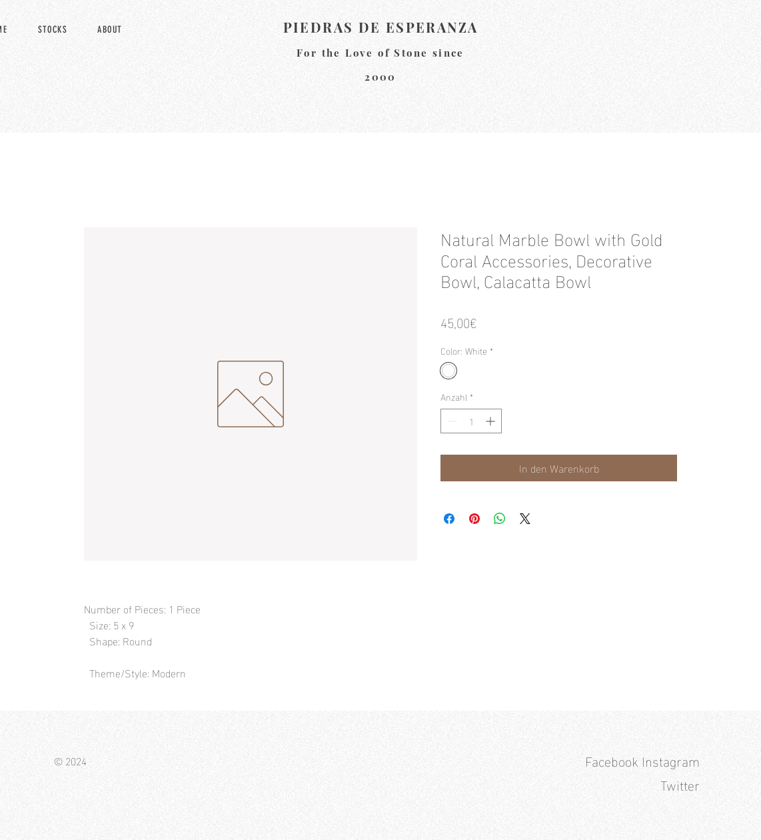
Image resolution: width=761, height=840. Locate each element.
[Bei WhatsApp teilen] (500, 519)
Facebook (611, 760)
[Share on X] (525, 519)
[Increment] (491, 421)
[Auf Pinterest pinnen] (474, 519)
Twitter (680, 784)
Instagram (671, 760)
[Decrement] (450, 421)
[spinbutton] (471, 421)
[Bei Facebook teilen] (449, 519)
